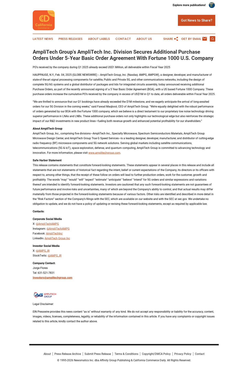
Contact (123, 39)
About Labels (99, 39)
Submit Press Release (98, 354)
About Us (144, 39)
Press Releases (70, 39)
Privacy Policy (182, 354)
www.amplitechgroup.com (104, 152)
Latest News (43, 39)
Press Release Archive (67, 354)
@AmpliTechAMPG (58, 228)
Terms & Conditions (126, 354)
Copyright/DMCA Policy (156, 354)
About (47, 354)
